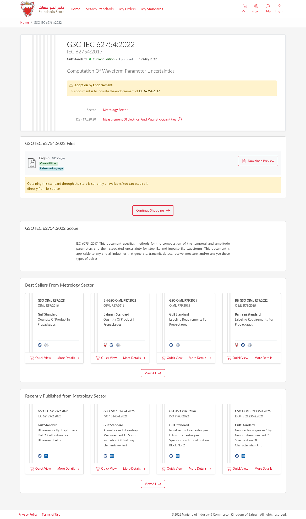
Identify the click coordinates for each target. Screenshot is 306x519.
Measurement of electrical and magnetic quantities (142, 119)
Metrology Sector (115, 110)
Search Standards (101, 8)
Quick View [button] (40, 358)
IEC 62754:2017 (149, 91)
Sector (91, 110)
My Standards (152, 9)
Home (77, 8)
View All (153, 373)
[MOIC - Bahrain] (42, 9)
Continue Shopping (153, 210)
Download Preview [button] (258, 161)
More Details (68, 358)
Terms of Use (51, 515)
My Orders (127, 9)
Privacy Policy (28, 515)
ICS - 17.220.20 (86, 119)
